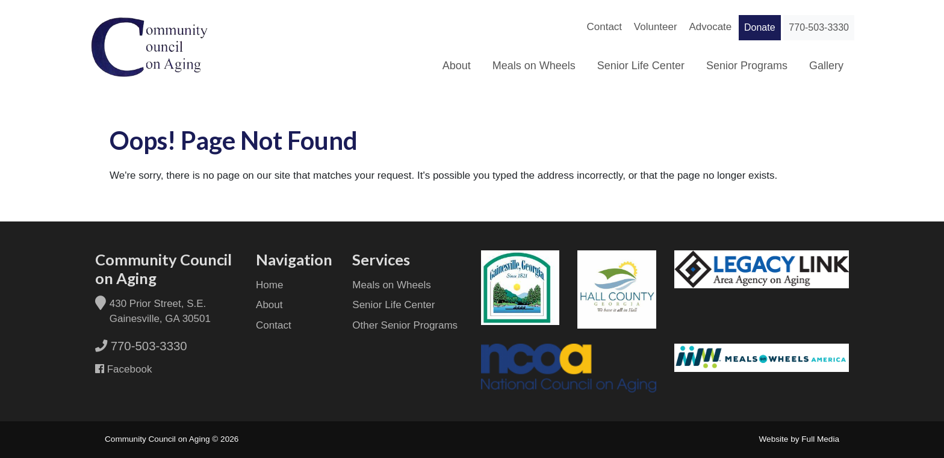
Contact (604, 26)
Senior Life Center (641, 66)
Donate (759, 27)
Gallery (826, 66)
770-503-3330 (819, 27)
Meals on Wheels (534, 66)
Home (269, 285)
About (456, 66)
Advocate (710, 26)
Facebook (128, 369)
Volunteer (655, 26)
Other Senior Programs (405, 325)
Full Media (820, 439)
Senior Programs (746, 66)
